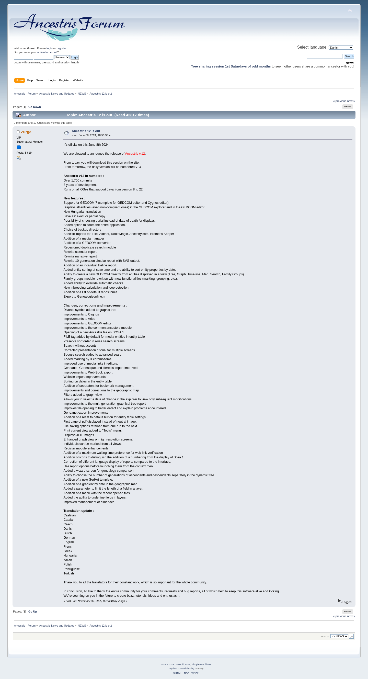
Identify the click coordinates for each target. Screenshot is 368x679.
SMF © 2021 (183, 664)
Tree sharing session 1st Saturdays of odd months (231, 66)
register (61, 48)
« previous (340, 101)
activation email (47, 52)
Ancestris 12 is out (86, 131)
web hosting (188, 668)
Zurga (26, 132)
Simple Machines (201, 664)
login (50, 48)
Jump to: (325, 636)
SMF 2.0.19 (167, 664)
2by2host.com (175, 668)
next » (351, 101)
